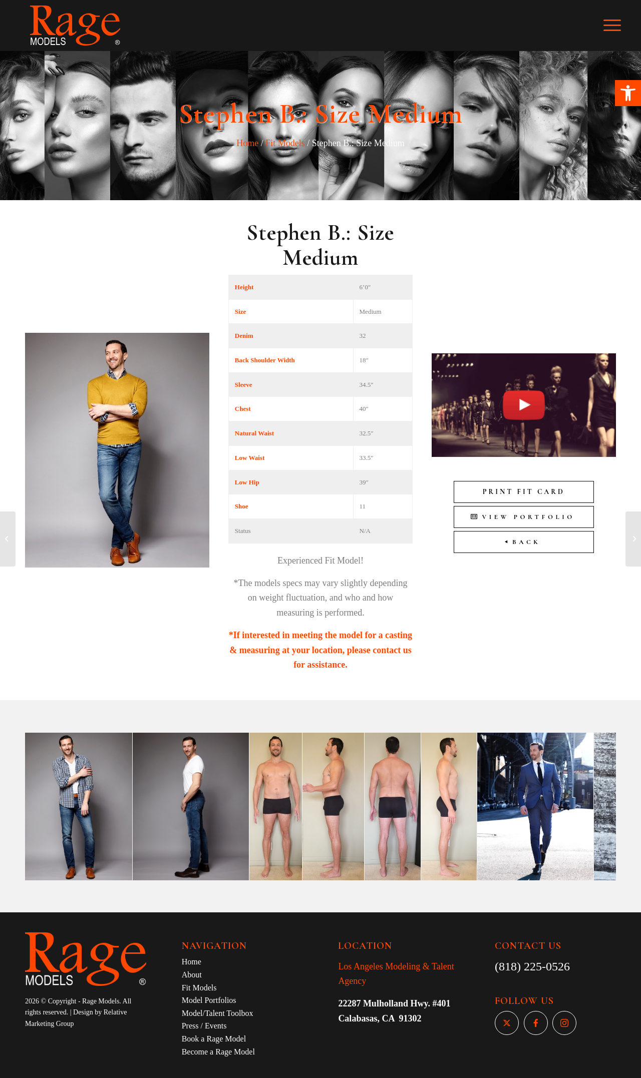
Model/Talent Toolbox (217, 1013)
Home (247, 143)
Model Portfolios (209, 1000)
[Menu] (619, 26)
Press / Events (204, 1025)
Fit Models (285, 143)
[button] (628, 93)
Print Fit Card (524, 491)
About (192, 974)
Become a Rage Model (218, 1051)
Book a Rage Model (214, 1038)
